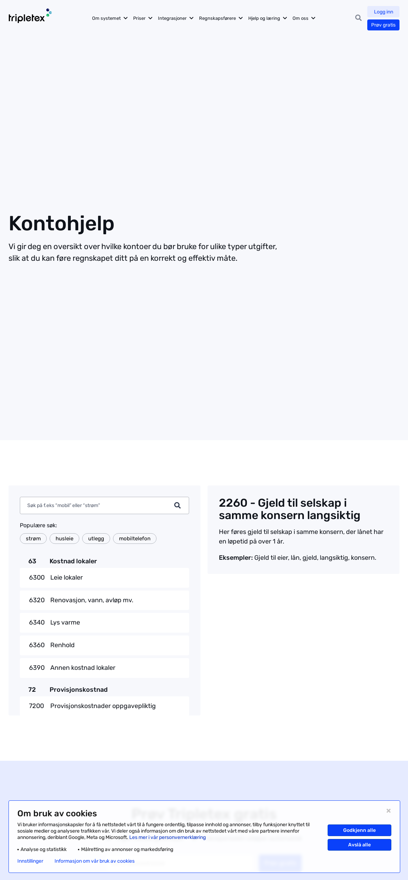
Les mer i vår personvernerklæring (167, 837)
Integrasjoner (173, 18)
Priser (140, 18)
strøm (33, 538)
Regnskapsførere (218, 18)
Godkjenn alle (359, 830)
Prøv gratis (383, 25)
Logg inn (383, 12)
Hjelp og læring (265, 18)
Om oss (302, 18)
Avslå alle (359, 845)
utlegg (96, 538)
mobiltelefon (135, 538)
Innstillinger (30, 861)
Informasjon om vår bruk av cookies (95, 861)
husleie (64, 538)
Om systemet (107, 18)
